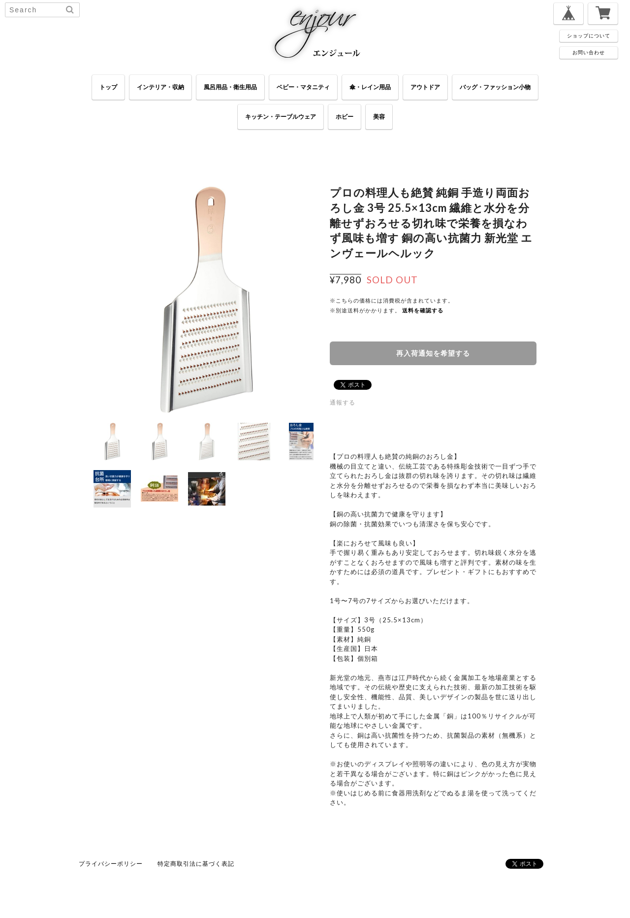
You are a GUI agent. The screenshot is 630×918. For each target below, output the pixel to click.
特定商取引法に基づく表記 (196, 863)
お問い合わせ (588, 52)
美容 (379, 116)
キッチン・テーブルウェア (280, 116)
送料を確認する (422, 310)
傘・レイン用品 (370, 87)
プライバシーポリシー (111, 863)
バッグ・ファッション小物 (495, 87)
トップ (108, 87)
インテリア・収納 (160, 87)
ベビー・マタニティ (303, 87)
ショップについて (588, 35)
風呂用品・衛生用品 (230, 87)
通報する (342, 402)
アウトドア (425, 87)
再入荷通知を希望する (433, 353)
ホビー (344, 116)
